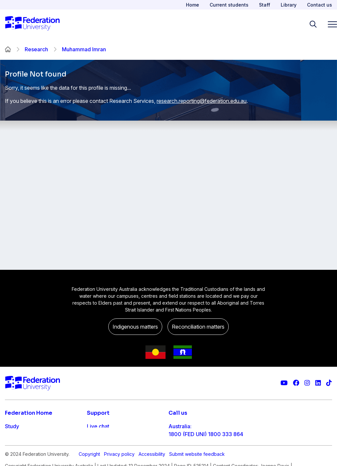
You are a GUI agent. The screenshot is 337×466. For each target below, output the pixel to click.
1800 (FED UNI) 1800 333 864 (205, 434)
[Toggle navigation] (330, 24)
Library (289, 5)
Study (12, 426)
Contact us (319, 5)
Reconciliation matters (198, 326)
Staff (264, 5)
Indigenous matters (135, 326)
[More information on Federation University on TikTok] (329, 383)
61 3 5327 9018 (187, 455)
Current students (229, 5)
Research (36, 49)
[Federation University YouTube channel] (284, 383)
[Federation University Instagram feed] (307, 383)
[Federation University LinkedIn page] (318, 383)
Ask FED (97, 452)
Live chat (98, 426)
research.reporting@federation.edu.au (201, 101)
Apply (12, 439)
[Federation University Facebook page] (296, 383)
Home (192, 5)
